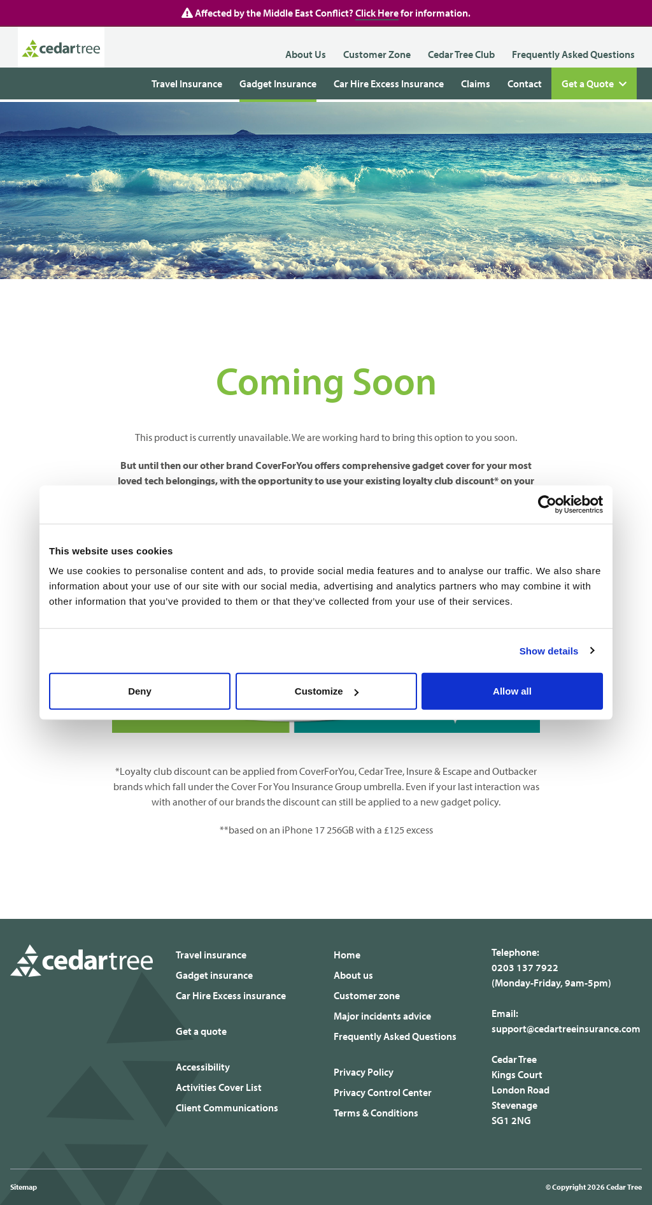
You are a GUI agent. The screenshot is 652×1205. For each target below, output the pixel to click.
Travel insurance (211, 954)
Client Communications (227, 1107)
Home (347, 954)
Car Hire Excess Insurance (389, 83)
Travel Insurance (187, 83)
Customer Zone (377, 54)
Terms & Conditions (376, 1112)
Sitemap (23, 1187)
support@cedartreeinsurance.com (566, 1028)
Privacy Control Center (383, 1092)
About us (353, 975)
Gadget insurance (214, 975)
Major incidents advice (382, 1015)
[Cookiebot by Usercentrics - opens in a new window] (547, 504)
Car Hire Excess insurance (231, 995)
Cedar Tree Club (461, 54)
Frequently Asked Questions (573, 54)
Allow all (512, 691)
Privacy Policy (363, 1071)
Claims (475, 83)
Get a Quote (594, 83)
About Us (305, 54)
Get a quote (201, 1031)
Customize (326, 691)
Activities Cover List (219, 1087)
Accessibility (203, 1066)
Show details (549, 650)
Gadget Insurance (277, 83)
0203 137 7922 (525, 967)
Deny (140, 691)
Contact (524, 83)
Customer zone (367, 995)
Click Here (377, 12)
